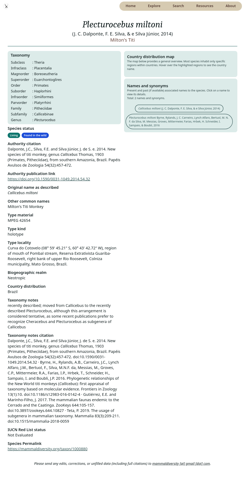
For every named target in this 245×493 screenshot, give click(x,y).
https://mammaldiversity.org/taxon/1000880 (47, 448)
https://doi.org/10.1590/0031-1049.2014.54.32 (49, 179)
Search (178, 5)
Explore (154, 5)
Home (131, 5)
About (231, 5)
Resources (204, 5)
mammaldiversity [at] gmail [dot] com (181, 463)
